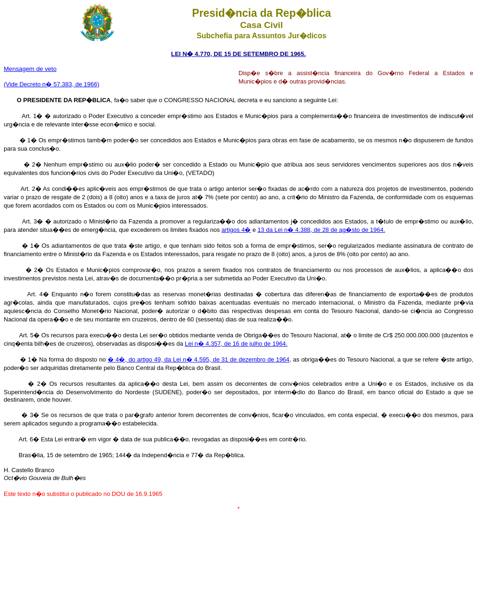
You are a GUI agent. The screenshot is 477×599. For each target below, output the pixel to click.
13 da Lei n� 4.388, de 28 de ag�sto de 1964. (321, 229)
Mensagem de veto (30, 68)
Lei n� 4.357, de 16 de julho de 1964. (236, 343)
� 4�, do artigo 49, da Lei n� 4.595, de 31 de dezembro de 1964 (198, 359)
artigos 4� (236, 229)
